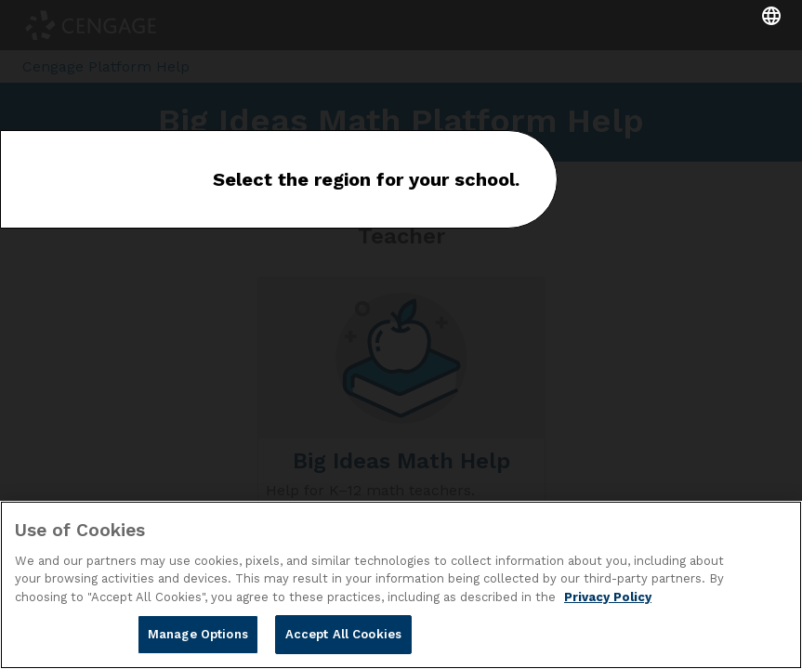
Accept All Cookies (343, 634)
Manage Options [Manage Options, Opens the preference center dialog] (198, 634)
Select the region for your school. (366, 179)
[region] (401, 585)
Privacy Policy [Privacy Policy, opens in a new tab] (607, 597)
